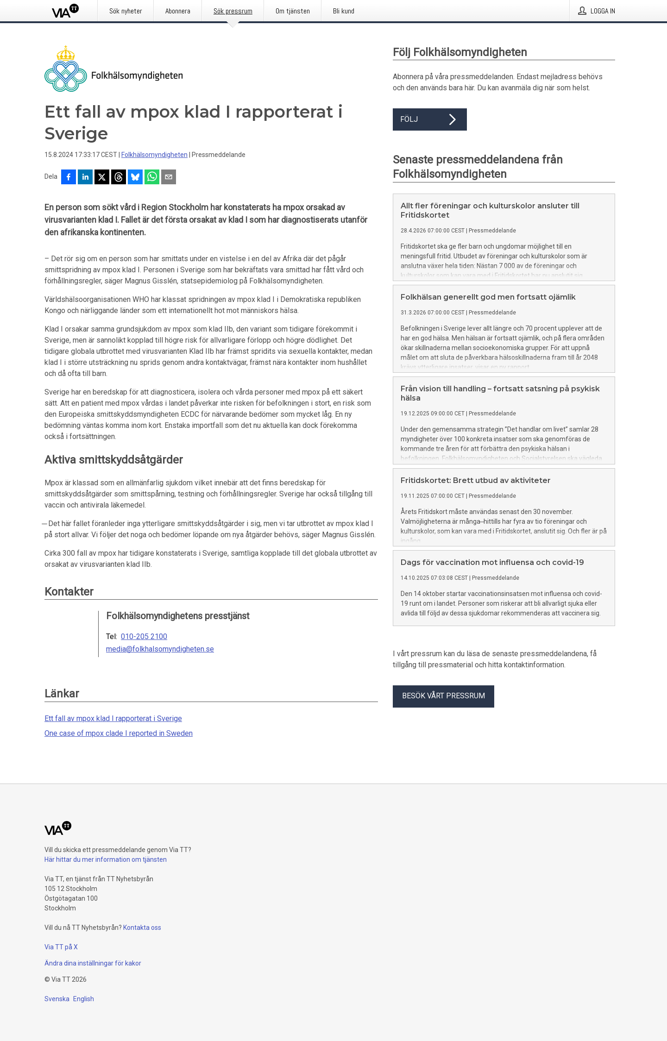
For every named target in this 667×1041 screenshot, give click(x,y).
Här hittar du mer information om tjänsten (105, 859)
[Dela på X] (101, 177)
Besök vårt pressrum (443, 695)
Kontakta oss (142, 927)
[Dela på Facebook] (68, 177)
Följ (429, 119)
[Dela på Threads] (118, 177)
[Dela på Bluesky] (135, 177)
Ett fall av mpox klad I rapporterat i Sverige (113, 718)
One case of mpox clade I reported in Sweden (118, 733)
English (83, 999)
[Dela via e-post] (168, 177)
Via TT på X (61, 947)
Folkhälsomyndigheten (154, 154)
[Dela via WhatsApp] (152, 177)
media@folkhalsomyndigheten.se (160, 649)
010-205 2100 (144, 637)
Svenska (56, 999)
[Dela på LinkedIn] (85, 177)
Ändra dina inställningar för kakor (92, 963)
